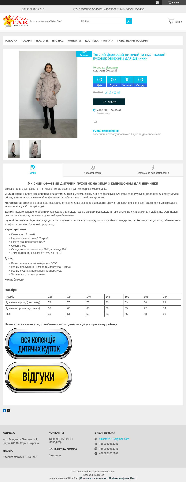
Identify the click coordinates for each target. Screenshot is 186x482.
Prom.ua (110, 471)
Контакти (74, 40)
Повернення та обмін (132, 40)
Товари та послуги (34, 40)
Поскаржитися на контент (93, 478)
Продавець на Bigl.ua (93, 475)
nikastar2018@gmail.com (114, 439)
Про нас (57, 40)
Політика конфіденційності (123, 478)
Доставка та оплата (99, 40)
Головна (11, 40)
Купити (112, 101)
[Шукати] (129, 21)
